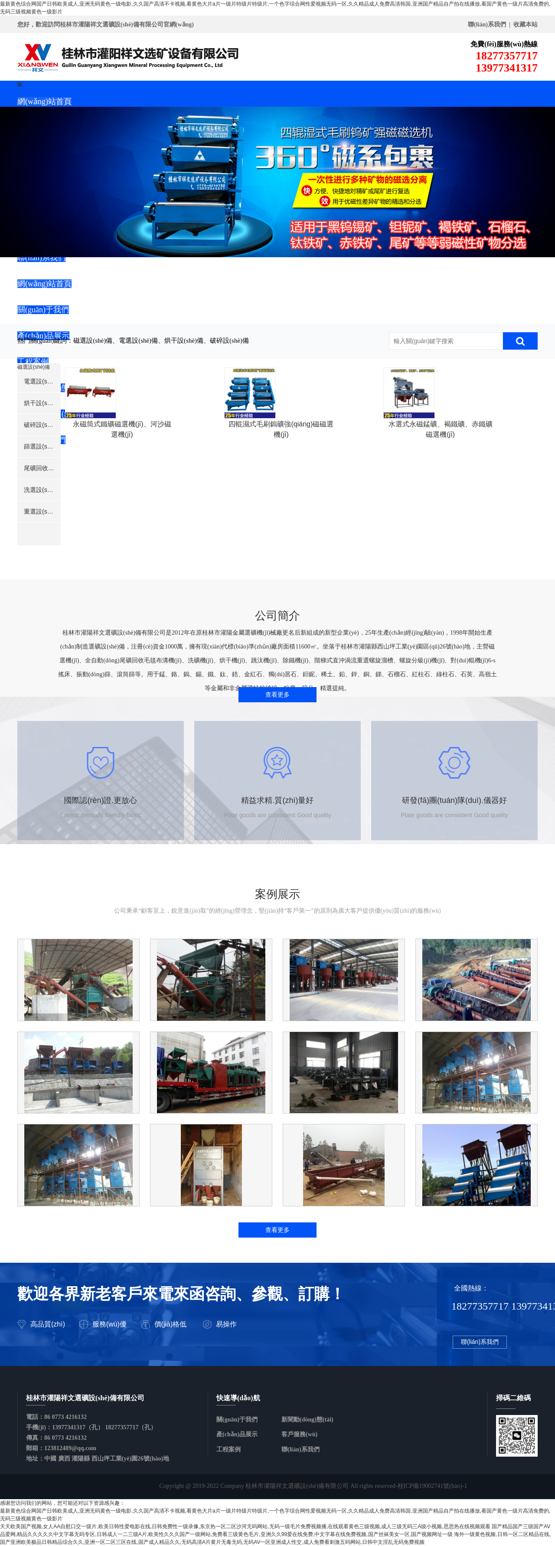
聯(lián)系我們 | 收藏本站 (503, 24)
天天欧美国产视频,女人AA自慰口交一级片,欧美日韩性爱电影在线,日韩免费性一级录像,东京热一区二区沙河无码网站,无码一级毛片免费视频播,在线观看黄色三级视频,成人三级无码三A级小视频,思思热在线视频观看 (245, 1526)
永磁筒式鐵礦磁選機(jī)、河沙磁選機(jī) (140, 527)
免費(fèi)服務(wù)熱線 (504, 44)
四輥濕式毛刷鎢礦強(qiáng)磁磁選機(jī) (299, 527)
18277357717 (426, 61)
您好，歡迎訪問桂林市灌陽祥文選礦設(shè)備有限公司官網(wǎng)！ (105, 24)
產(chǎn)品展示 (237, 1434)
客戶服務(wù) (299, 1434)
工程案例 (228, 1449)
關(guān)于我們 (237, 1419)
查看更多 (277, 696)
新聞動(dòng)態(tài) (307, 1419)
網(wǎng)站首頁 (44, 101)
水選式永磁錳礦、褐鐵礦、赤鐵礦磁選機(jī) (458, 527)
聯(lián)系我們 (480, 1343)
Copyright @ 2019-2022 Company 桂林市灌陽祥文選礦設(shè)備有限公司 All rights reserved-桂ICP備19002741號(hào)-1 (313, 1486)
